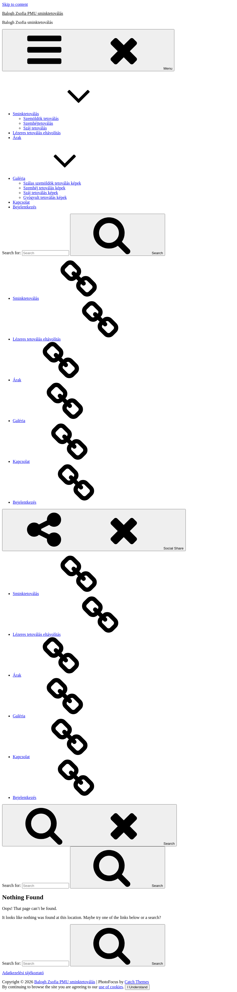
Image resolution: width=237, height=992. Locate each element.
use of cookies (111, 987)
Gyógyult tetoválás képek (45, 197)
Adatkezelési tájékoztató (23, 973)
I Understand (137, 987)
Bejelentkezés (24, 207)
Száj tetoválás (35, 128)
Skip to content (15, 4)
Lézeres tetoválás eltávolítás (37, 133)
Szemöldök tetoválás (41, 118)
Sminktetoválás (66, 113)
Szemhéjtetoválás (38, 123)
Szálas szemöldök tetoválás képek (52, 183)
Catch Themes (137, 982)
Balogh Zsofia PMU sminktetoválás (32, 13)
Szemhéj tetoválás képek (44, 188)
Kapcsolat (21, 202)
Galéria (59, 178)
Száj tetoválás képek (40, 192)
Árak (17, 137)
